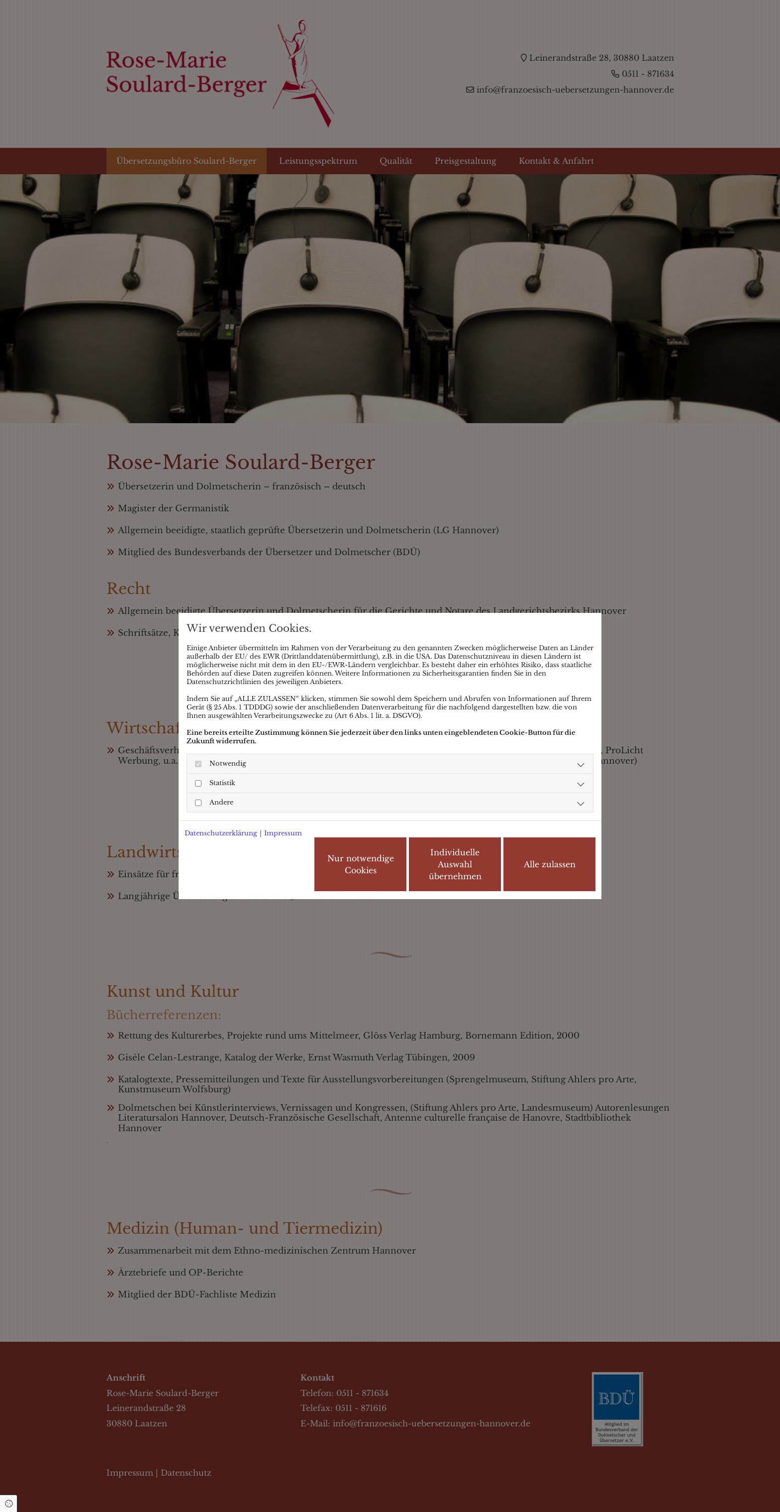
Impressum (283, 833)
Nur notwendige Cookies (360, 864)
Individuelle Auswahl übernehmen (455, 864)
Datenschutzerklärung (221, 833)
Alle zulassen (550, 864)
